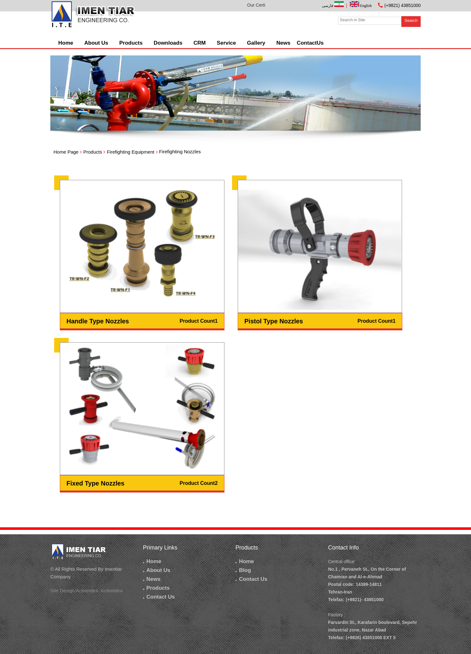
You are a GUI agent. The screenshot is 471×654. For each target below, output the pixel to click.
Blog (243, 570)
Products (131, 43)
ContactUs (310, 43)
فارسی (333, 5)
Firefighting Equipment (130, 152)
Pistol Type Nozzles (273, 321)
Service (226, 43)
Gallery (256, 43)
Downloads (168, 43)
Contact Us (159, 597)
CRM (199, 43)
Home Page (65, 152)
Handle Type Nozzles (97, 321)
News (283, 43)
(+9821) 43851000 (402, 5)
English (361, 5)
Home (65, 43)
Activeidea (111, 590)
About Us (96, 43)
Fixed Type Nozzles (95, 483)
